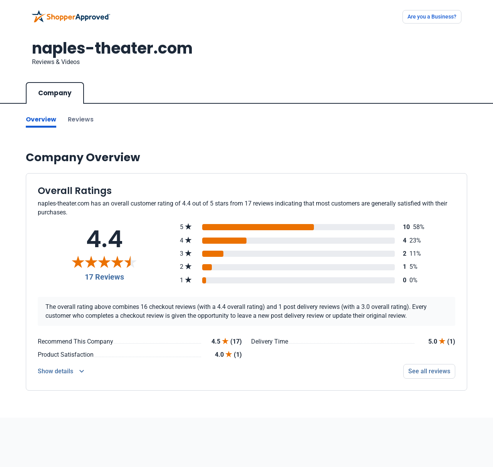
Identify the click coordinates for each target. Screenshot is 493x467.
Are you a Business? (431, 16)
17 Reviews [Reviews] (104, 277)
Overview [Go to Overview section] (41, 119)
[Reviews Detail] (61, 371)
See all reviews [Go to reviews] (429, 371)
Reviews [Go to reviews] (81, 119)
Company (55, 93)
